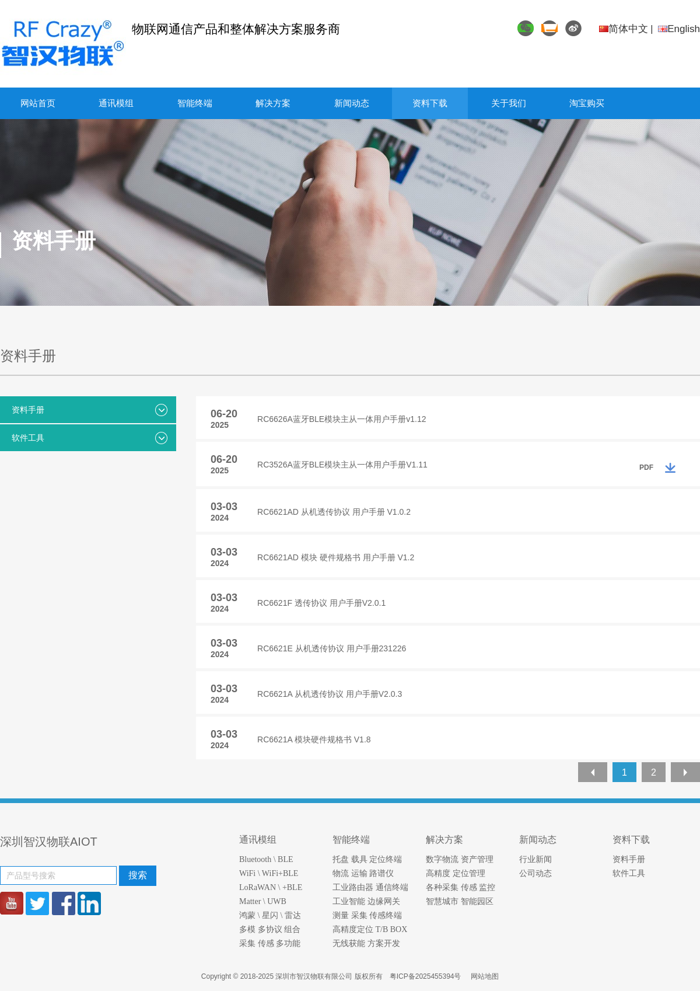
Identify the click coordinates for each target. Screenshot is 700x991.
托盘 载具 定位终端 (367, 859)
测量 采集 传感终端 (367, 915)
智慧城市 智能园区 (460, 901)
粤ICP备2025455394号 (426, 976)
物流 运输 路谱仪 (363, 873)
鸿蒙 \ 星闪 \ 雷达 (270, 915)
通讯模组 (116, 103)
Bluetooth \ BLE (266, 859)
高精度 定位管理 (455, 873)
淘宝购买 (586, 103)
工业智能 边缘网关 (366, 901)
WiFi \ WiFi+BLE (268, 873)
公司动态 (535, 873)
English (679, 28)
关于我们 (508, 103)
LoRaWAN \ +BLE (270, 887)
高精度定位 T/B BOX (369, 929)
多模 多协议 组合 (269, 929)
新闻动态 (351, 103)
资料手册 (89, 410)
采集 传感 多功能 (269, 943)
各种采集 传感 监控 (460, 887)
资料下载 (429, 103)
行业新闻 (535, 859)
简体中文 (623, 28)
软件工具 (89, 438)
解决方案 (273, 103)
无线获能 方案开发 (366, 943)
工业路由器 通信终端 (370, 887)
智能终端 (194, 103)
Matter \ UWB (262, 901)
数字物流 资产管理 (460, 859)
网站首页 (37, 103)
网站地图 (485, 976)
